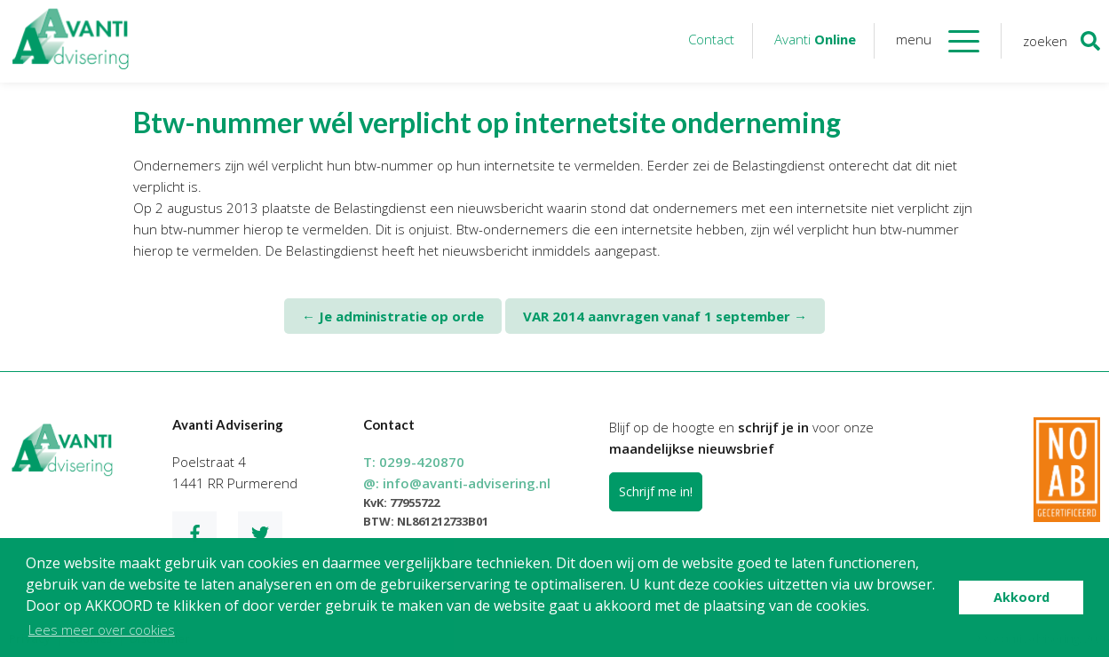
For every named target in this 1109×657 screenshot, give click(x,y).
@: (457, 483)
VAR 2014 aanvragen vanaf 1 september (665, 316)
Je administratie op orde (393, 316)
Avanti (815, 39)
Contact (711, 39)
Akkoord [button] (1022, 597)
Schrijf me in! (656, 491)
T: (413, 462)
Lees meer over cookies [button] (101, 629)
